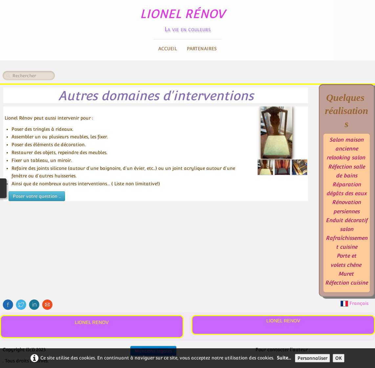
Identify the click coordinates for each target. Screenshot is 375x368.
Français (355, 303)
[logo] (187, 18)
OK (338, 358)
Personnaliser (312, 358)
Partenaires (202, 48)
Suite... (284, 357)
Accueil (167, 48)
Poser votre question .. (37, 196)
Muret (346, 274)
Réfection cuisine (346, 283)
